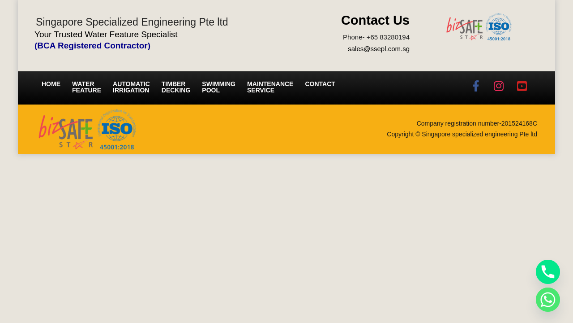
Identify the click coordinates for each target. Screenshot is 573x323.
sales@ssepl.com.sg (379, 48)
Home (51, 83)
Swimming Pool (218, 87)
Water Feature (86, 87)
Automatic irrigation (131, 87)
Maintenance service (270, 87)
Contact (320, 83)
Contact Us (375, 20)
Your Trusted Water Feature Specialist (106, 34)
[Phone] (548, 272)
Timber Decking (176, 87)
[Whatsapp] (548, 300)
